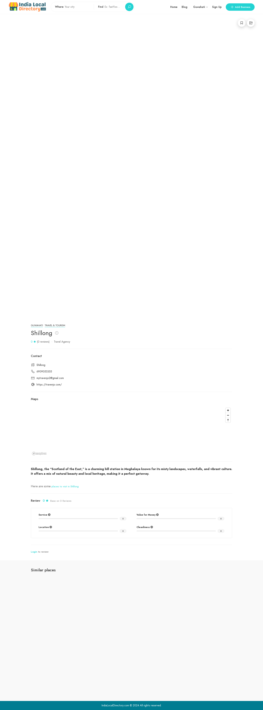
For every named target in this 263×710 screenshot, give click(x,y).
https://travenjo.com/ (49, 384)
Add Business (240, 7)
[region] (131, 431)
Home (173, 7)
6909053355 (44, 371)
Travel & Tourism (55, 325)
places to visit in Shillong (65, 486)
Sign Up (217, 7)
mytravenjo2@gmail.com (50, 378)
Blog (184, 7)
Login (34, 552)
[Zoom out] (228, 415)
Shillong (41, 365)
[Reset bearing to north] (228, 420)
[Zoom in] (228, 410)
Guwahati (37, 325)
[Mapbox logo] (39, 453)
